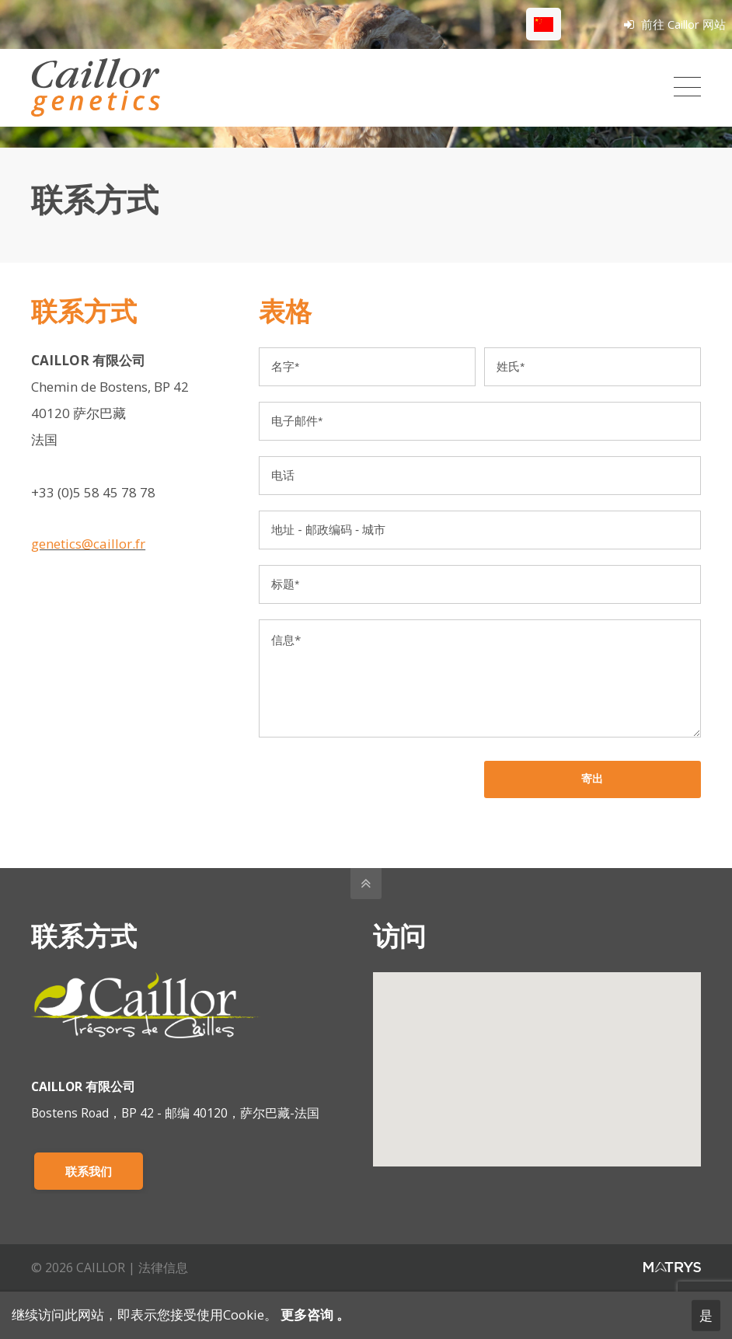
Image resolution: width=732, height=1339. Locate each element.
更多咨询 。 (313, 1314)
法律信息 (163, 1267)
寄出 (592, 779)
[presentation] (377, 791)
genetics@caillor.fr (88, 544)
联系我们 (88, 1171)
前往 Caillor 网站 (675, 24)
